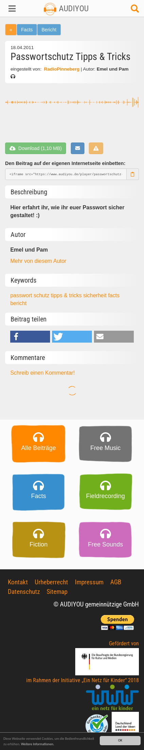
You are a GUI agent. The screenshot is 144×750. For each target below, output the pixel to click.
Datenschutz (24, 592)
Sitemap (57, 592)
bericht (18, 303)
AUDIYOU (66, 8)
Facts (27, 29)
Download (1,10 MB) (36, 148)
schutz (42, 295)
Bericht (49, 29)
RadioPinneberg (62, 69)
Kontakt (18, 582)
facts (113, 295)
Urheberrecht (51, 582)
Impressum (89, 582)
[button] (12, 8)
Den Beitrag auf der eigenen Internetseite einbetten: (65, 163)
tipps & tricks (67, 295)
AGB (115, 582)
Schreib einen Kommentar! (42, 373)
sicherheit (95, 295)
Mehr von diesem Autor (38, 261)
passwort (21, 295)
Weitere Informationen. (37, 744)
